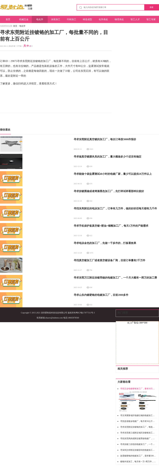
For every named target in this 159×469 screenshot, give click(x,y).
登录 (30, 5)
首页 (8, 19)
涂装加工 (55, 19)
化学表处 (103, 19)
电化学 (39, 19)
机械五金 (23, 19)
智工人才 (135, 19)
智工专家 (151, 19)
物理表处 (119, 19)
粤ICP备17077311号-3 (85, 313)
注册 (30, 8)
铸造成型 (87, 19)
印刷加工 (71, 19)
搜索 (151, 7)
